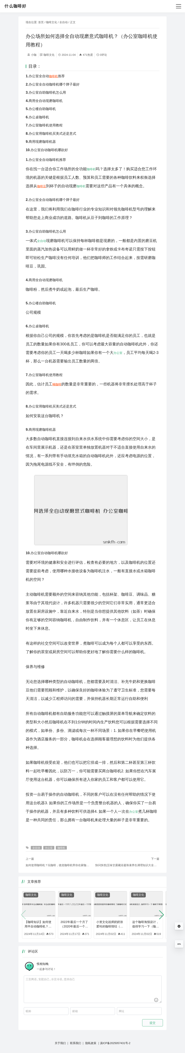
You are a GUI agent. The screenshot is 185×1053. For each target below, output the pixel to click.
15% (179, 944)
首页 (41, 22)
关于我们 (60, 1043)
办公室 (118, 353)
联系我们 (75, 1043)
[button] (161, 915)
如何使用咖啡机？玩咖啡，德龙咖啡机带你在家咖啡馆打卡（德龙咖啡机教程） (58, 865)
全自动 (63, 22)
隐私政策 (90, 1043)
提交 (153, 1022)
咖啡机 (53, 76)
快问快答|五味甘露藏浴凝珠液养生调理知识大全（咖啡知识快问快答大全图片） (127, 865)
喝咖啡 (56, 384)
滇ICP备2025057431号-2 (115, 1043)
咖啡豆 (41, 186)
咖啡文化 (51, 22)
